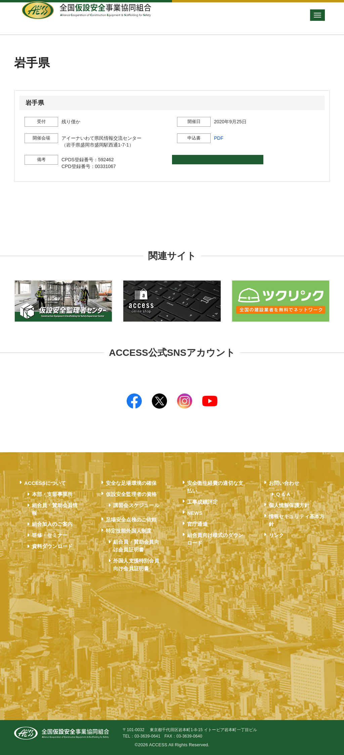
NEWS (195, 513)
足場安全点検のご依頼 (131, 519)
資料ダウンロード (52, 546)
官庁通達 (197, 524)
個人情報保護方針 (289, 505)
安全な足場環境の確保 (131, 483)
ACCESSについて (45, 483)
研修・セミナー (50, 535)
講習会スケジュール (136, 505)
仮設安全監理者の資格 (131, 494)
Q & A (283, 494)
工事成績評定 (202, 502)
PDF (218, 138)
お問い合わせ (284, 483)
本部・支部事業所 (52, 494)
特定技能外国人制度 (129, 531)
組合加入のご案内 (52, 524)
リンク (276, 535)
